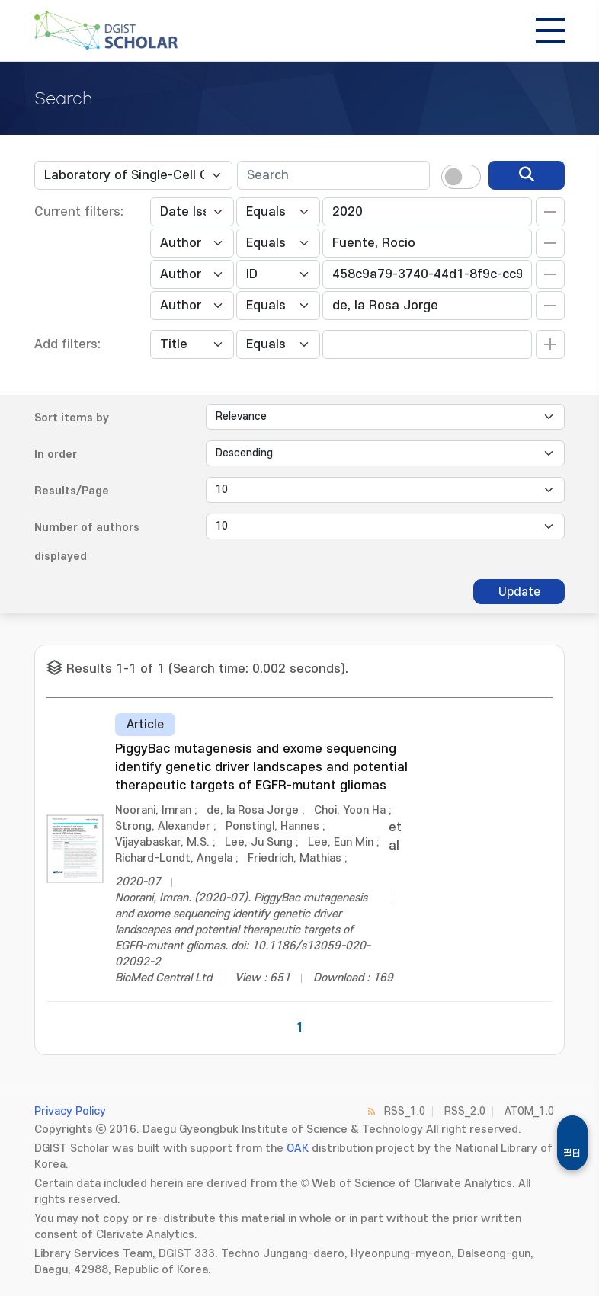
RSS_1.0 (404, 1111)
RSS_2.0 (464, 1111)
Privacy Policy (70, 1111)
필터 (572, 1153)
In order (55, 454)
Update (519, 592)
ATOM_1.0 (529, 1111)
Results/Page (71, 491)
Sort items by (71, 417)
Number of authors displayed (86, 542)
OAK (298, 1148)
